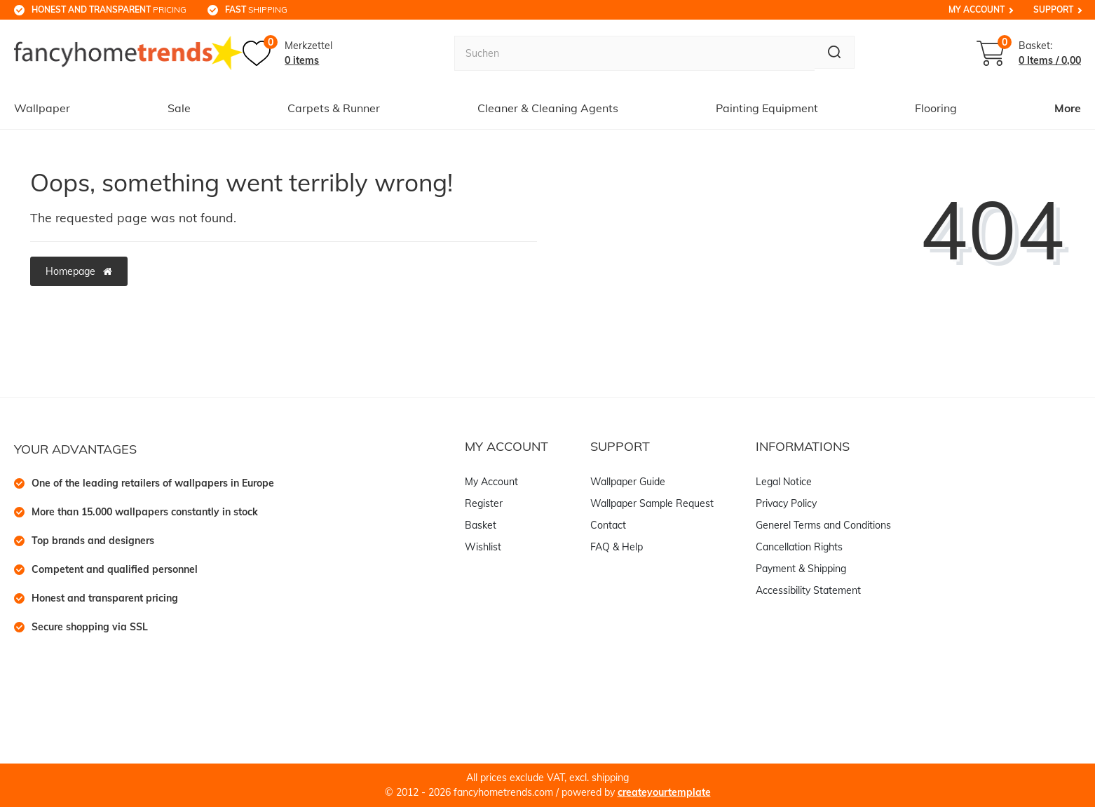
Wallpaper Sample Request (652, 503)
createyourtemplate (664, 792)
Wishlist (483, 547)
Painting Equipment (767, 108)
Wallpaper (42, 108)
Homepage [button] (79, 271)
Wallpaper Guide (627, 481)
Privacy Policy (786, 503)
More (1067, 108)
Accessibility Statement (808, 590)
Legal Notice (784, 481)
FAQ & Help (616, 547)
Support (1053, 9)
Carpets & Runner (333, 108)
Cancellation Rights (799, 547)
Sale (179, 108)
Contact (608, 525)
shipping (256, 9)
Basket (480, 525)
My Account (976, 9)
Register (484, 503)
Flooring (936, 108)
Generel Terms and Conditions (823, 525)
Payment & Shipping (801, 568)
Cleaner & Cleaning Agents (547, 108)
